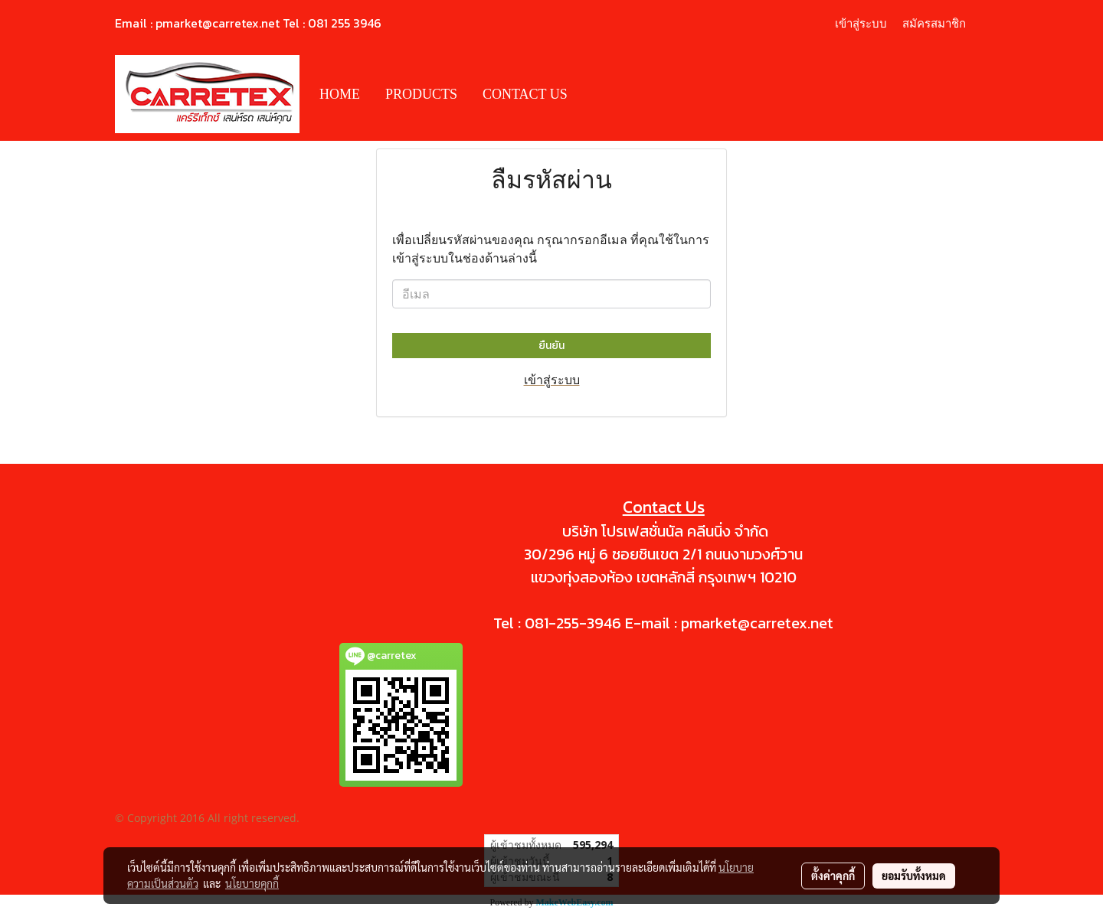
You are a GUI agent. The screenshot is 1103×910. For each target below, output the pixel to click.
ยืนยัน (551, 346)
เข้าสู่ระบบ (861, 24)
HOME (339, 94)
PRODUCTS (421, 94)
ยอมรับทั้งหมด (914, 875)
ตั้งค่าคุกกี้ (833, 875)
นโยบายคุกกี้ (252, 883)
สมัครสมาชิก (934, 24)
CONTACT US (525, 94)
